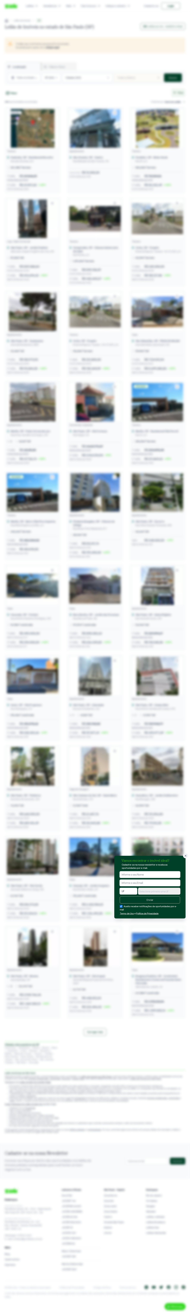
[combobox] (159, 891)
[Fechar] (185, 855)
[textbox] (159, 891)
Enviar (150, 899)
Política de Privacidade (147, 913)
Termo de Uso (127, 913)
